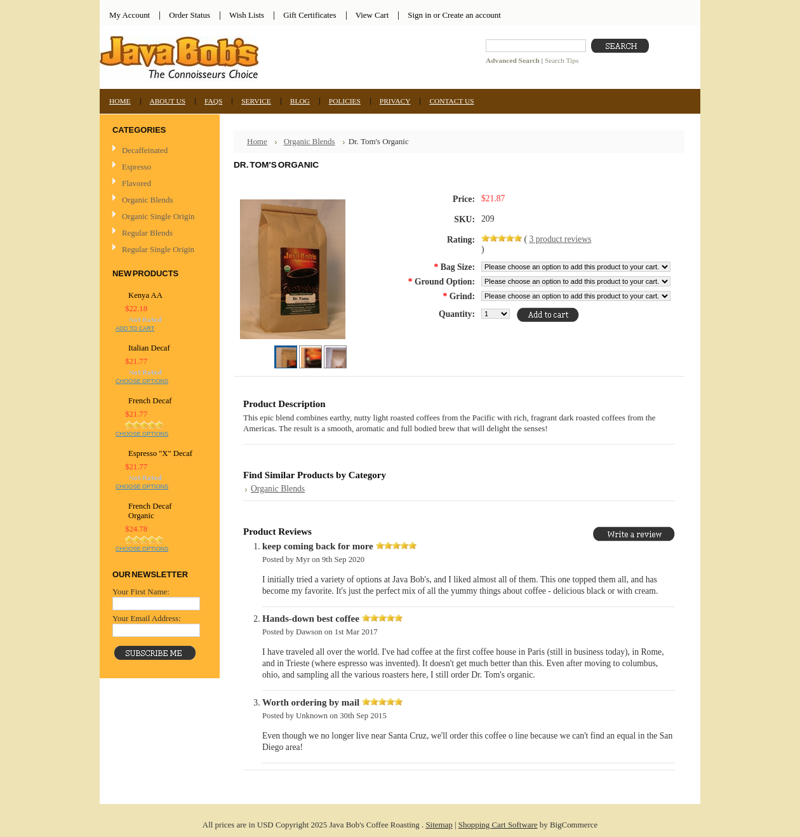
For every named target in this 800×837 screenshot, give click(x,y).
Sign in (419, 15)
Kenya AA (145, 295)
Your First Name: (141, 591)
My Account (129, 15)
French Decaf (150, 400)
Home (257, 141)
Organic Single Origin (158, 216)
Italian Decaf (149, 348)
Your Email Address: (146, 618)
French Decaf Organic (150, 511)
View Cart (372, 15)
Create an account (471, 15)
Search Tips (561, 60)
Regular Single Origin (158, 249)
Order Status (189, 15)
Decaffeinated (145, 150)
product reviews (560, 239)
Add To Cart (135, 328)
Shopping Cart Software (498, 824)
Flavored (136, 183)
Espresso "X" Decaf (160, 453)
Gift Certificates (310, 15)
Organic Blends (147, 199)
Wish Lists (246, 15)
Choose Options (142, 381)
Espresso (136, 166)
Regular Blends (147, 233)
